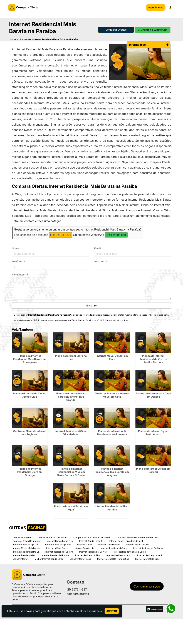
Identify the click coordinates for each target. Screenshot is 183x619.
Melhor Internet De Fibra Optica (113, 558)
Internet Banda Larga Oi (91, 540)
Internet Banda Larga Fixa (60, 540)
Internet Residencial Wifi (149, 555)
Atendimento (155, 7)
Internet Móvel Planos (57, 548)
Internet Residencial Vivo (118, 555)
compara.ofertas (78, 594)
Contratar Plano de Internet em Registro (29, 432)
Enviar (91, 305)
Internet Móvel (84, 544)
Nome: (17, 248)
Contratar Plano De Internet (27, 540)
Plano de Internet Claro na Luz (71, 357)
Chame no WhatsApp (152, 29)
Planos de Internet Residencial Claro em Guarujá (30, 471)
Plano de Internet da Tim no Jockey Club (29, 395)
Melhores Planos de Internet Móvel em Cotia (112, 395)
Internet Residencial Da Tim (59, 551)
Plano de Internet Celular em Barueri (153, 470)
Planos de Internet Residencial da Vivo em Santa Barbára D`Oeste (71, 471)
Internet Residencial (85, 548)
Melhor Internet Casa (80, 558)
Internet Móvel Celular (137, 544)
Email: (99, 248)
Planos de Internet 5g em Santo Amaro (153, 432)
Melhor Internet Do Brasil (147, 558)
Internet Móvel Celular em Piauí (112, 357)
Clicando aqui (116, 234)
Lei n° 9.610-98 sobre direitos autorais (111, 320)
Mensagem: (20, 274)
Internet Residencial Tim (87, 555)
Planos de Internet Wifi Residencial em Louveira (112, 432)
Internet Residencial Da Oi (26, 551)
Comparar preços (147, 586)
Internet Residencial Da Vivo (93, 551)
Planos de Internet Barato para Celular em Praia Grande (71, 396)
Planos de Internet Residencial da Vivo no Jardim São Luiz (153, 359)
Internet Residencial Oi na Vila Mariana (70, 432)
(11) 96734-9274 (60, 234)
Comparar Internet (22, 537)
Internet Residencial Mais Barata (130, 551)
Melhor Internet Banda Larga (48, 558)
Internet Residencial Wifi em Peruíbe (112, 508)
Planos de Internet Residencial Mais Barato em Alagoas (112, 471)
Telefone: (18, 261)
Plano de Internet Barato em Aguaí (71, 508)
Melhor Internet (20, 558)
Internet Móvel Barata (109, 544)
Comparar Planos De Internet (52, 537)
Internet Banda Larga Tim (25, 544)
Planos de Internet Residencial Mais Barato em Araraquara (29, 359)
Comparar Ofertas (116, 29)
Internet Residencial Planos (55, 555)
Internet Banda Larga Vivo (58, 544)
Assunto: (100, 261)
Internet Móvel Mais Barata (26, 548)
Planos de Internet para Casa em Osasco (153, 395)
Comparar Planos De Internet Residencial (137, 537)
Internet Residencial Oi (24, 555)
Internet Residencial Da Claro (148, 548)
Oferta (28, 574)
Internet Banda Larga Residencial (126, 540)
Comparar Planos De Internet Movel (91, 537)
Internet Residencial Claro (114, 548)
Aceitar (111, 611)
